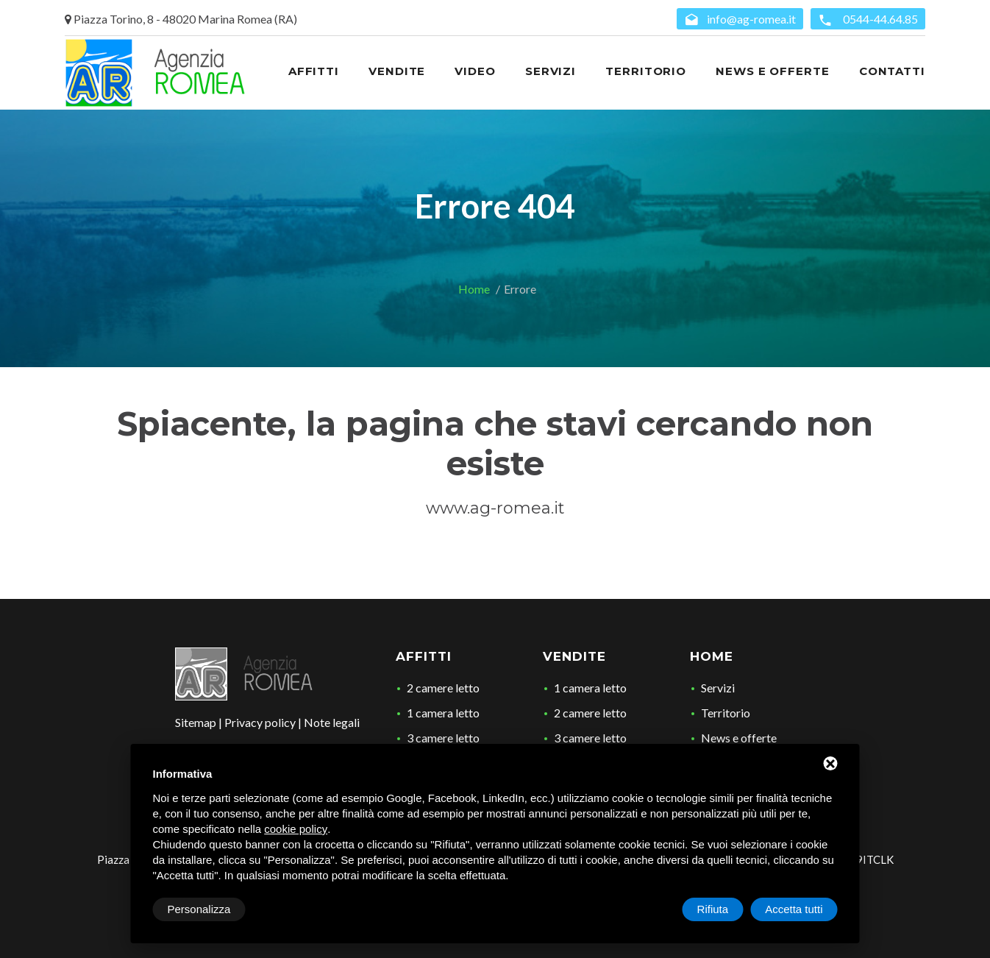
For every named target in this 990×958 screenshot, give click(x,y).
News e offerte (739, 738)
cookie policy (295, 829)
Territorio (725, 713)
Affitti (424, 656)
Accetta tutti (793, 909)
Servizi (718, 688)
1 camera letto (443, 713)
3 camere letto (443, 738)
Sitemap (195, 722)
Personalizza (199, 909)
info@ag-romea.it (740, 20)
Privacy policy (260, 722)
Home (474, 289)
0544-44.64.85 (868, 20)
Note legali (332, 722)
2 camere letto (443, 688)
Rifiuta (713, 909)
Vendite (574, 656)
